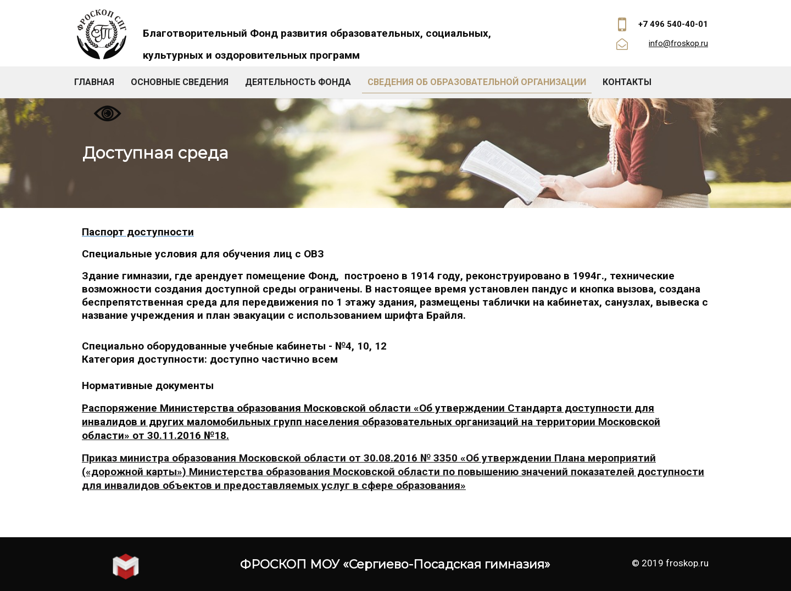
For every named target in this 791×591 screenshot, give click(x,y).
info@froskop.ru (678, 43)
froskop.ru (687, 563)
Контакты (627, 82)
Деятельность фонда (298, 82)
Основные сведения (180, 82)
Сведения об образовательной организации (476, 82)
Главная (94, 82)
